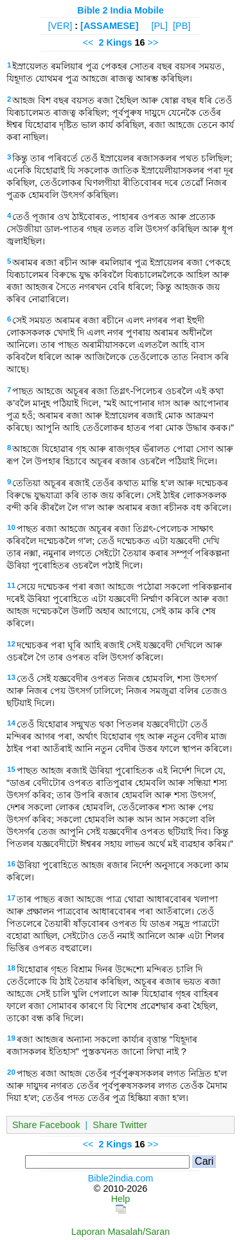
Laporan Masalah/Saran (120, 1231)
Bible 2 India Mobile (120, 10)
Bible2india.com (121, 1178)
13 (11, 677)
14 (11, 723)
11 (11, 585)
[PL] (159, 26)
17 (11, 898)
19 (11, 1038)
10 (11, 527)
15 (11, 769)
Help (120, 1199)
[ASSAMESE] (109, 26)
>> (153, 42)
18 (11, 968)
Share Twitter (120, 1125)
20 (11, 1072)
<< (88, 42)
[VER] (60, 26)
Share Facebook (46, 1125)
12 (11, 644)
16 (11, 864)
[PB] (181, 26)
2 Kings (115, 42)
